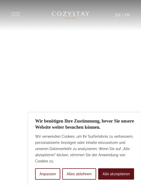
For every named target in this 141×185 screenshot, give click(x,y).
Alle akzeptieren (116, 174)
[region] (84, 149)
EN (117, 15)
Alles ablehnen (79, 174)
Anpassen (47, 174)
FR (127, 15)
